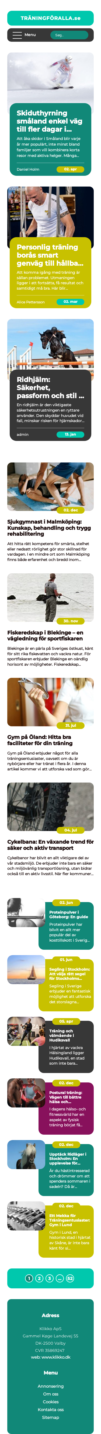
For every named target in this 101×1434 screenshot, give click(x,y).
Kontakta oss (51, 1409)
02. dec (71, 510)
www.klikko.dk (55, 1357)
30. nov (71, 621)
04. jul (70, 830)
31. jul (70, 725)
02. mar (71, 301)
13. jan (70, 434)
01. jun (66, 959)
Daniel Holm (28, 169)
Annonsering (51, 1386)
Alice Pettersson (31, 302)
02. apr (70, 169)
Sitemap (50, 1417)
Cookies (50, 1401)
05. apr (66, 1021)
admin (23, 434)
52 (69, 1278)
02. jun (66, 902)
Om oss (50, 1394)
